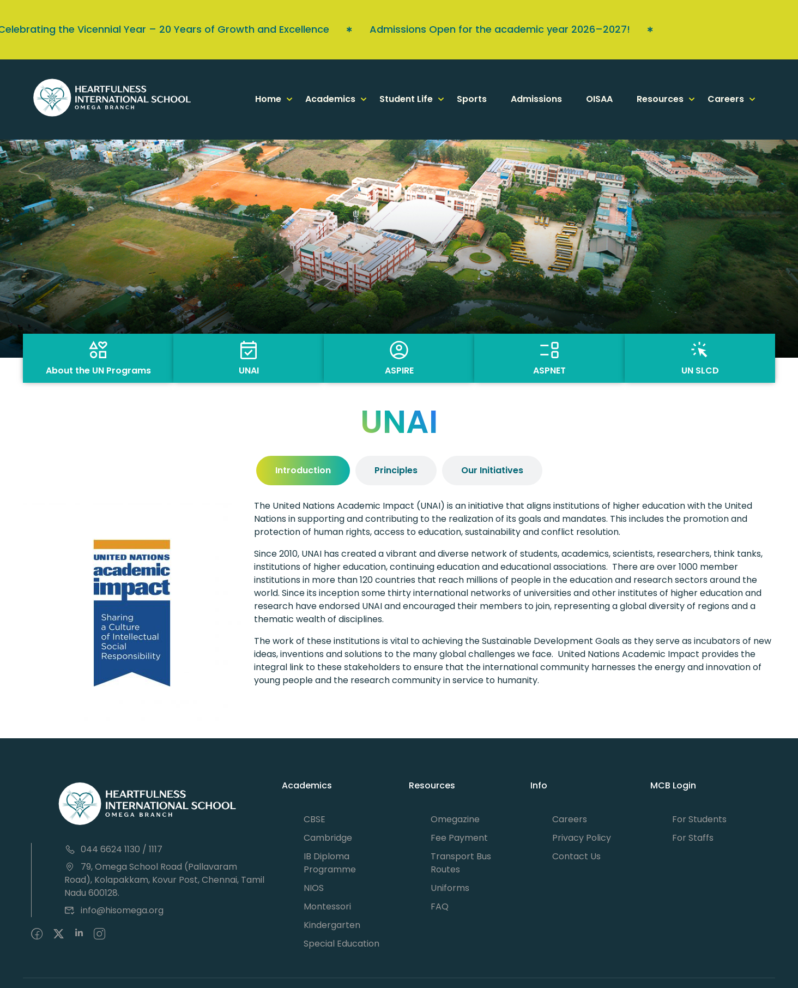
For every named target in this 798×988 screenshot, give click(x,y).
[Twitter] (58, 934)
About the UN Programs (98, 370)
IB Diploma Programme (330, 863)
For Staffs (693, 838)
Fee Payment (459, 838)
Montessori (327, 906)
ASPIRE (399, 370)
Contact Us (576, 856)
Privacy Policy (581, 838)
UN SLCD (700, 370)
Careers (726, 99)
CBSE (314, 819)
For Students (699, 819)
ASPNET (549, 370)
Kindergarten (332, 925)
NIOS (314, 888)
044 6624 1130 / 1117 (113, 849)
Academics (330, 99)
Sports (472, 99)
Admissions (536, 99)
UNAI (249, 370)
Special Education (341, 943)
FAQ (440, 906)
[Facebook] (37, 934)
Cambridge (328, 838)
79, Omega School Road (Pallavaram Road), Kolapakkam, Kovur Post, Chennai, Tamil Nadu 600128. (164, 879)
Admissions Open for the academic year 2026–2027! (457, 29)
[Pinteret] (79, 934)
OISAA (599, 99)
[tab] (303, 470)
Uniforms (450, 888)
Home (268, 99)
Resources (660, 99)
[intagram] (99, 934)
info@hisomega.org (114, 910)
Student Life (406, 99)
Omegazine (455, 819)
